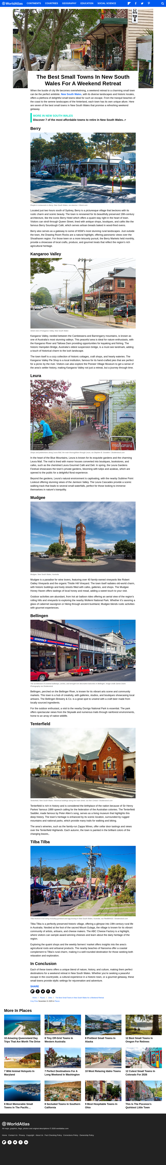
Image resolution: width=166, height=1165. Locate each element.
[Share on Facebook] (38, 991)
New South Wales (71, 94)
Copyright (30, 1135)
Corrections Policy (70, 1135)
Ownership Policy (87, 1135)
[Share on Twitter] (43, 991)
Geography (69, 3)
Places (57, 1001)
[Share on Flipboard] (32, 991)
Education (86, 3)
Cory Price (34, 1001)
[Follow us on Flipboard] (4, 1142)
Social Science (106, 3)
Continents (34, 3)
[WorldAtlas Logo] (13, 3)
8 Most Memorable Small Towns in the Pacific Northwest (18, 1107)
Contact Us (13, 1135)
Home (4, 1135)
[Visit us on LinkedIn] (26, 1142)
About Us (39, 1135)
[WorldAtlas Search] (162, 3)
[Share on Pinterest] (48, 991)
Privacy (22, 1135)
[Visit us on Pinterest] (21, 1142)
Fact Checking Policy (53, 1135)
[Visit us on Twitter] (15, 1142)
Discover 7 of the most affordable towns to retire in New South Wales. (78, 119)
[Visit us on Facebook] (10, 1142)
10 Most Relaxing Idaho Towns (103, 1071)
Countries (51, 3)
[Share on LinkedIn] (53, 991)
